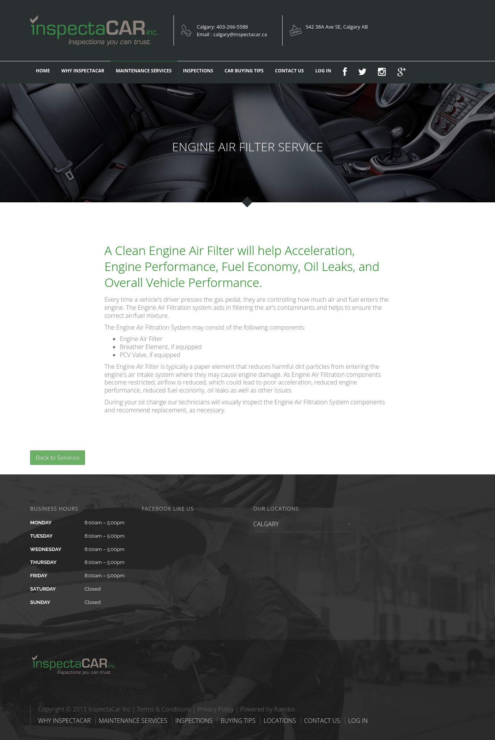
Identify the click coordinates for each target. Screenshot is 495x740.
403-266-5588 (232, 26)
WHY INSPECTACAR (82, 70)
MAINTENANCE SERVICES (144, 70)
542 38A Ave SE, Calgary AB (336, 26)
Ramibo (284, 709)
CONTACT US (289, 70)
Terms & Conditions (164, 709)
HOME (43, 70)
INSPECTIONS (198, 70)
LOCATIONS (280, 720)
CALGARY (266, 524)
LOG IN (323, 70)
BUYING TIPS (238, 720)
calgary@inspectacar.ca (240, 34)
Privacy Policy (216, 709)
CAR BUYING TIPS (244, 70)
